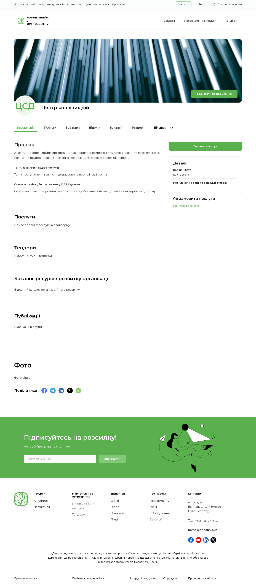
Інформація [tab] (26, 127)
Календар (104, 4)
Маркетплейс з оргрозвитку (37, 4)
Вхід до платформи (229, 4)
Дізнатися (91, 4)
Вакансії (169, 20)
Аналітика (62, 4)
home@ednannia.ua (202, 530)
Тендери (183, 4)
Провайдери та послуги (200, 20)
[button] (201, 4)
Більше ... (163, 127)
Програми (118, 4)
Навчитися (76, 4)
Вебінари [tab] (73, 127)
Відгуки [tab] (94, 127)
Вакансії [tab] (116, 127)
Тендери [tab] (138, 127)
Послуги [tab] (50, 127)
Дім (16, 4)
